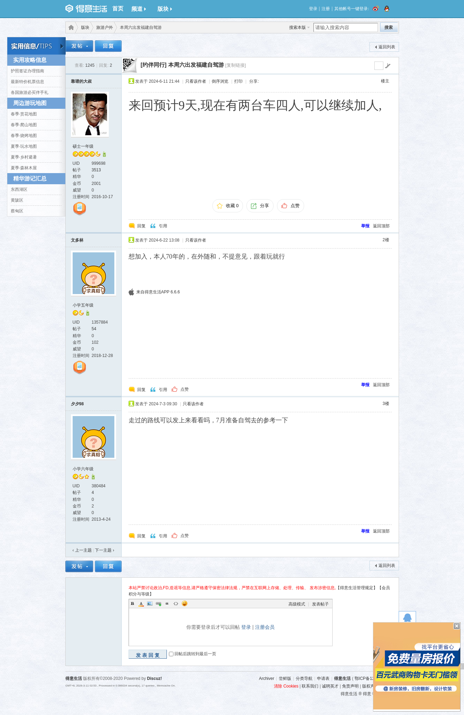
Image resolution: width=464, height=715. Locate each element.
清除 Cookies (286, 686)
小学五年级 (83, 305)
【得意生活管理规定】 (356, 587)
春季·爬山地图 (24, 124)
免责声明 (350, 686)
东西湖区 (19, 189)
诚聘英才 (330, 686)
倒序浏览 (220, 81)
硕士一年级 (83, 146)
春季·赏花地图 (24, 114)
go (387, 66)
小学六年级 (83, 468)
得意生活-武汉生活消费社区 (70, 27)
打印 (238, 81)
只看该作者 (195, 81)
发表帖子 (320, 604)
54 (94, 328)
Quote (167, 603)
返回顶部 (381, 226)
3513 (96, 170)
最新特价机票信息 (27, 81)
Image (149, 603)
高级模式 (296, 604)
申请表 (323, 678)
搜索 (388, 27)
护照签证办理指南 (27, 70)
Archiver (266, 678)
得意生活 (342, 678)
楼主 (385, 81)
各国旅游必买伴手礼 (29, 92)
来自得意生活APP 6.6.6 (158, 292)
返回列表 (386, 46)
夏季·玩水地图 (24, 146)
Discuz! (154, 678)
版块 (164, 9)
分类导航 (304, 678)
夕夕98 (77, 403)
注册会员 (265, 627)
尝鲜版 (285, 678)
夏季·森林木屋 (24, 167)
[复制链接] (235, 65)
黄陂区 (17, 200)
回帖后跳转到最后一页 (195, 654)
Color (141, 603)
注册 (325, 8)
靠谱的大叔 (81, 81)
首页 (117, 8)
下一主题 (104, 550)
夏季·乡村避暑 (24, 157)
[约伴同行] (154, 65)
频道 (138, 9)
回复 (141, 226)
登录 (313, 8)
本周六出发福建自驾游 (196, 65)
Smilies (184, 603)
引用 (163, 226)
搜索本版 (297, 27)
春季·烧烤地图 (24, 135)
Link (158, 603)
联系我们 (310, 686)
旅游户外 (104, 27)
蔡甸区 (17, 211)
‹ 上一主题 (82, 550)
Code (175, 603)
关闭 (456, 626)
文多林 (77, 240)
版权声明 (370, 686)
